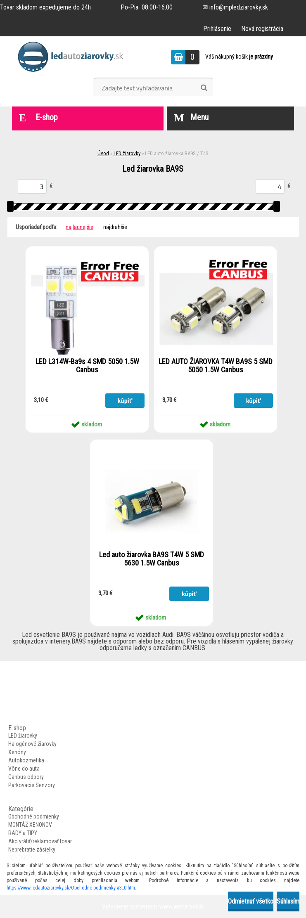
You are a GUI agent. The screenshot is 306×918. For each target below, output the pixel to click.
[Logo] (73, 57)
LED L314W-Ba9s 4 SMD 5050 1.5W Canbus (87, 365)
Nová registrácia (262, 29)
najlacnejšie (79, 227)
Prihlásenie (217, 29)
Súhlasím (288, 901)
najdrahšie (115, 227)
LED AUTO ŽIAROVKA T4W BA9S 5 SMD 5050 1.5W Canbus (216, 365)
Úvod (103, 153)
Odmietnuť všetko (250, 901)
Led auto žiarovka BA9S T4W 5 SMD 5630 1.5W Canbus (151, 559)
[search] (204, 88)
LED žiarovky (127, 153)
